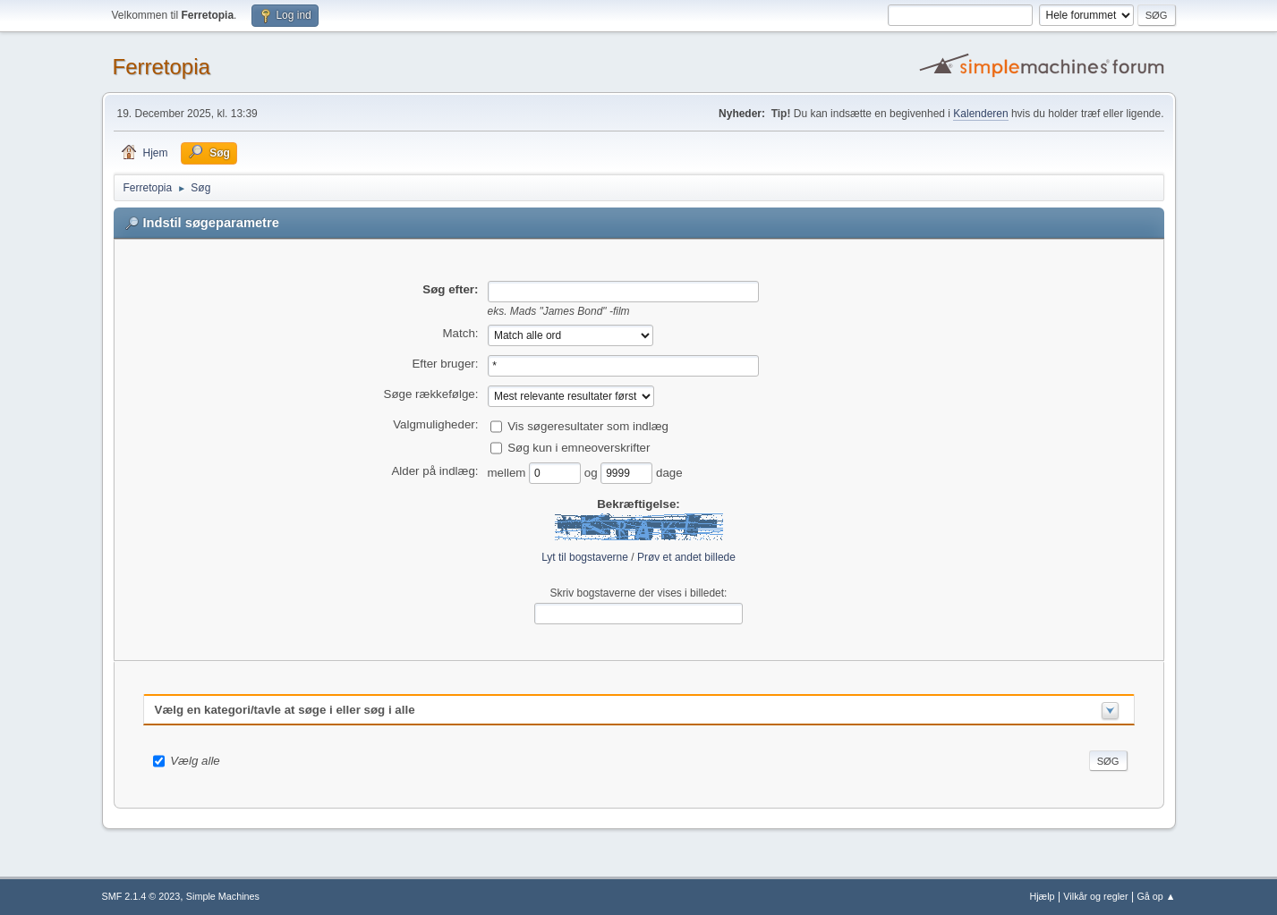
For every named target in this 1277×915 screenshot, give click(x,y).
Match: (461, 333)
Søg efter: (450, 289)
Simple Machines (223, 896)
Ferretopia (161, 67)
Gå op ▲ (1156, 896)
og (592, 472)
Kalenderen (980, 113)
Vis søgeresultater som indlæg (587, 425)
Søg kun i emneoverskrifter (578, 446)
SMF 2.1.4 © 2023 (141, 896)
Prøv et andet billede (686, 557)
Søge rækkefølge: (431, 394)
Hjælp (1041, 896)
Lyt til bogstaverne (584, 557)
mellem (509, 472)
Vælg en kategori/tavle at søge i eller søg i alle (285, 709)
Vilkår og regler (1095, 896)
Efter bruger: (445, 363)
